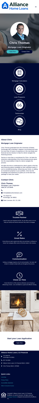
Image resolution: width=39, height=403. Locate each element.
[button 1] (19, 74)
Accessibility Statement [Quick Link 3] (7, 383)
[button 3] (19, 106)
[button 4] (19, 122)
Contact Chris (26, 51)
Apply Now (12, 51)
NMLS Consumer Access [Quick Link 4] (7, 385)
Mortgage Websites (12, 397)
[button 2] (19, 90)
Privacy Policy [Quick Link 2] (4, 380)
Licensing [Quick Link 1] (3, 377)
